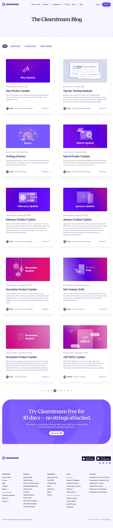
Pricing (67, 4)
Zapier (49, 492)
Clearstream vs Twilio (96, 483)
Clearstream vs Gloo (96, 486)
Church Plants (71, 501)
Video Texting (27, 480)
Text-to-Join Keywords (31, 483)
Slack (49, 486)
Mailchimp (50, 489)
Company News (30, 46)
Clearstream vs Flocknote (97, 489)
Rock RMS (50, 480)
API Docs (70, 489)
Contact (5, 486)
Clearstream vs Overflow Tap (99, 480)
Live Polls (26, 492)
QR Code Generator (30, 504)
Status (5, 489)
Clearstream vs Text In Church (99, 477)
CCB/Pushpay (51, 483)
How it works (35, 4)
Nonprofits (70, 507)
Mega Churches (72, 498)
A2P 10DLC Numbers (30, 501)
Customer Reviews (8, 495)
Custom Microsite (29, 506)
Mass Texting (27, 477)
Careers (5, 501)
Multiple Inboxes (28, 495)
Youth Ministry (71, 504)
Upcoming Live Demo (74, 486)
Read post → (46, 108)
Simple (49, 495)
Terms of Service (94, 519)
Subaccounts (27, 489)
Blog (81, 4)
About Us (5, 498)
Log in (98, 4)
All (5, 46)
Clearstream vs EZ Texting (98, 492)
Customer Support (73, 483)
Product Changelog (73, 480)
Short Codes (27, 498)
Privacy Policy (106, 519)
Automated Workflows (30, 486)
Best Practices (15, 46)
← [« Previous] (41, 391)
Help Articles (72, 492)
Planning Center (52, 477)
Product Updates (46, 46)
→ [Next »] (71, 391)
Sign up (106, 4)
